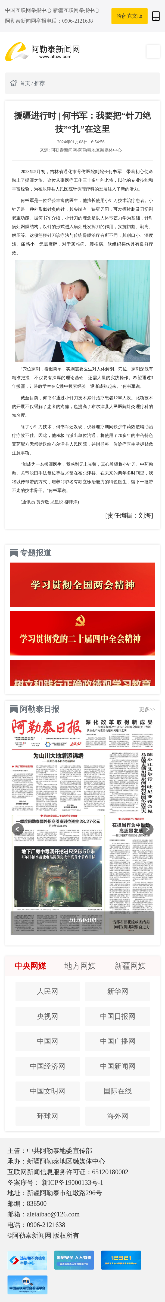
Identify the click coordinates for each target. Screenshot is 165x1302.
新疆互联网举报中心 (76, 10)
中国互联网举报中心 (29, 10)
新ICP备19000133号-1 (72, 1182)
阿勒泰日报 (39, 709)
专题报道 (35, 552)
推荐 (39, 83)
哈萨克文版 (129, 16)
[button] (18, 829)
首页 (26, 83)
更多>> (147, 709)
